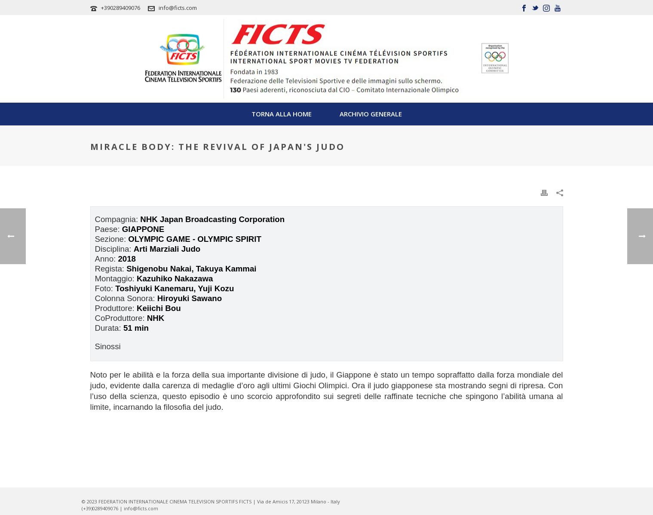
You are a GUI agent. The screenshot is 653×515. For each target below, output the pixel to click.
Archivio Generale (371, 114)
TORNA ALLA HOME (281, 114)
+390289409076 (120, 8)
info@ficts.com (178, 8)
